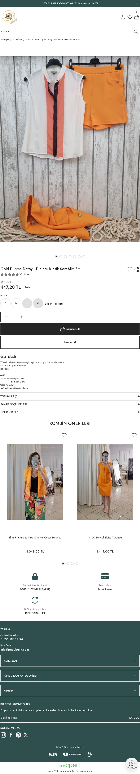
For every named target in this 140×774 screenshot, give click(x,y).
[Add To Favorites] (130, 269)
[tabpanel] (70, 148)
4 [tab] (70, 256)
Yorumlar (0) (9, 396)
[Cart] (137, 17)
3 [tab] (65, 256)
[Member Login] (123, 17)
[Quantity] (14, 317)
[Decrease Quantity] (6, 317)
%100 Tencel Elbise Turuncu (105, 538)
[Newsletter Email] (70, 718)
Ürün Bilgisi (8, 357)
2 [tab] (60, 256)
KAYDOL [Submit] (134, 717)
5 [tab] (74, 256)
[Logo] (9, 17)
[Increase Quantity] (21, 317)
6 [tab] (79, 256)
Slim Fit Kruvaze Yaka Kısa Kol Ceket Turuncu (35, 538)
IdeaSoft (52, 771)
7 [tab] (83, 256)
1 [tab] (56, 256)
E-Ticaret (62, 771)
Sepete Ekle (70, 329)
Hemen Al (70, 342)
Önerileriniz (9, 412)
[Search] (70, 31)
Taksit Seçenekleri (13, 404)
